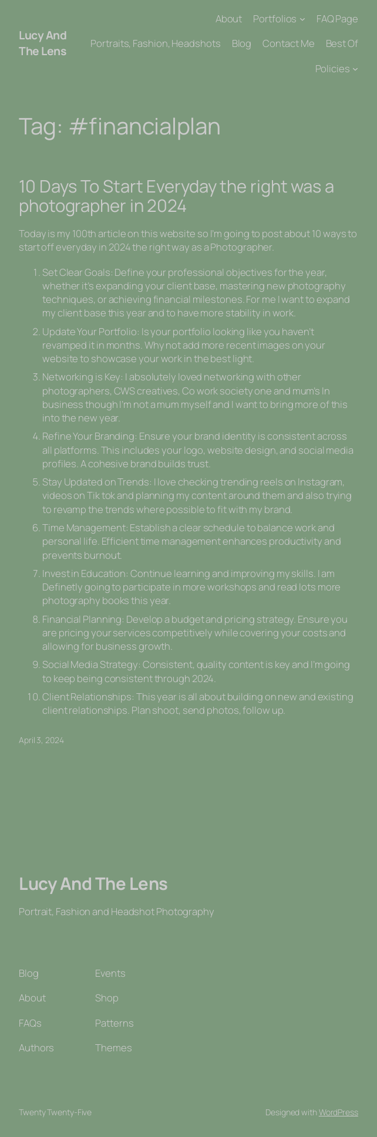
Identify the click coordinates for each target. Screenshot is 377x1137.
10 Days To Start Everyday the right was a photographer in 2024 (176, 196)
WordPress (338, 1112)
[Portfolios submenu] (302, 19)
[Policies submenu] (355, 69)
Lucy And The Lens (42, 43)
